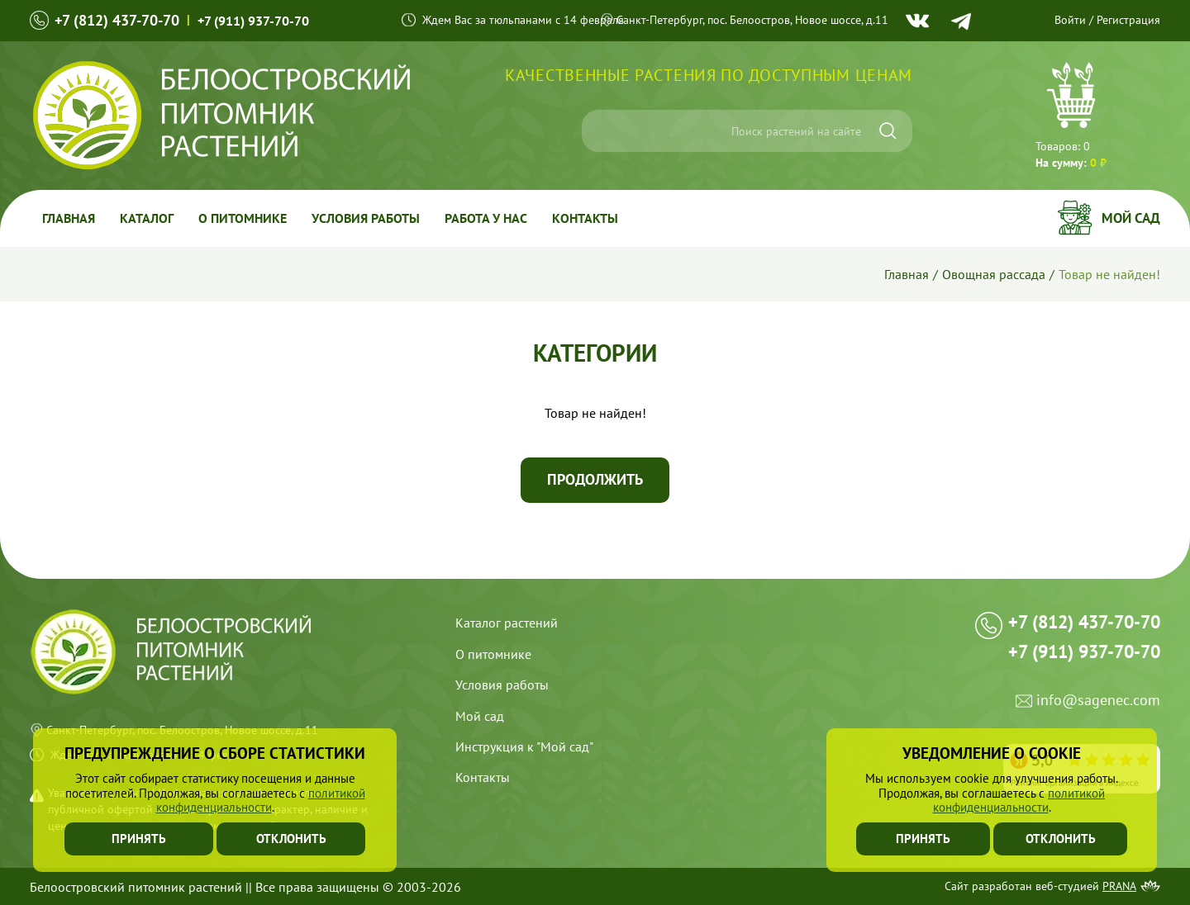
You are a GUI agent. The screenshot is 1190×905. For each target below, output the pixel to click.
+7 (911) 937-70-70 (253, 20)
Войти (1070, 19)
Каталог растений (506, 622)
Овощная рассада (993, 274)
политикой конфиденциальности (1019, 800)
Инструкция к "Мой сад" (524, 746)
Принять (923, 838)
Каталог (147, 218)
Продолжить (595, 479)
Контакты (585, 218)
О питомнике (242, 218)
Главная (68, 218)
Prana (1119, 886)
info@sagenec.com (1098, 700)
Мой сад (1131, 218)
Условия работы (366, 218)
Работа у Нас (486, 218)
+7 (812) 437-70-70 (117, 20)
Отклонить (1061, 838)
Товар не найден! (1109, 274)
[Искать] (888, 131)
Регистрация (1128, 19)
